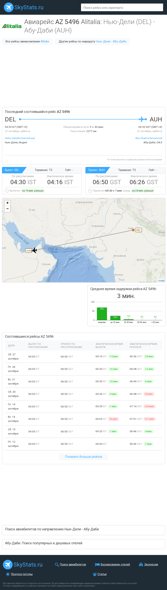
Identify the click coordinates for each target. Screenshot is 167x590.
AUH (28, 250)
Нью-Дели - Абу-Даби (111, 41)
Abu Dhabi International (148, 138)
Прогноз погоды (22, 574)
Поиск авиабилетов (73, 564)
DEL (138, 230)
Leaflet (161, 280)
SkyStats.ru (29, 7)
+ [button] (7, 203)
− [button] (7, 209)
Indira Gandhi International (20, 138)
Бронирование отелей (115, 564)
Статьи (102, 574)
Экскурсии (151, 564)
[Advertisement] (83, 76)
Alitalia (45, 41)
